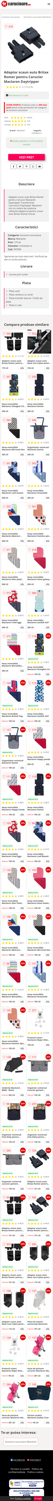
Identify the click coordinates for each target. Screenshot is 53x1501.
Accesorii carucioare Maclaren (37, 17)
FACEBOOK (17, 1460)
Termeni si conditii (20, 1469)
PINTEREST (34, 1460)
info (22, 368)
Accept (38, 1498)
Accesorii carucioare (10, 17)
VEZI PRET (26, 157)
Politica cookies (35, 1472)
